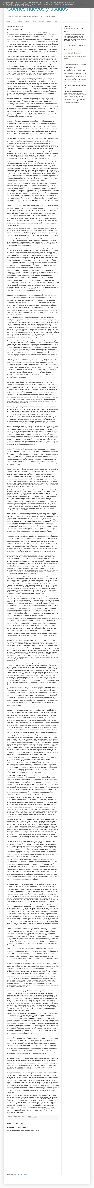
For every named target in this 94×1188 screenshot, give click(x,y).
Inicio (34, 1172)
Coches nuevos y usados (37, 9)
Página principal (10, 21)
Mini (13, 1118)
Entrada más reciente (13, 1172)
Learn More (82, 4)
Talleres (48, 21)
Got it (89, 4)
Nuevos (20, 21)
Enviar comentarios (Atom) (20, 1174)
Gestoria (34, 21)
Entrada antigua (54, 1172)
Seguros (41, 21)
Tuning (55, 21)
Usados (26, 21)
